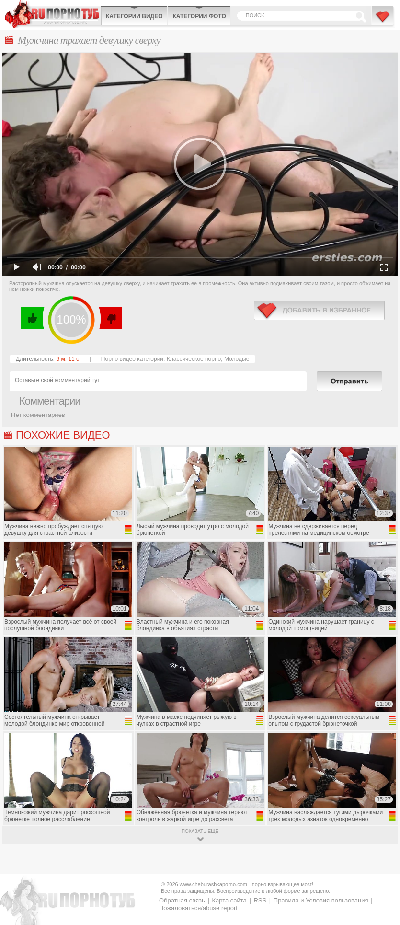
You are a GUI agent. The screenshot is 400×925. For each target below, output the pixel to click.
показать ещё (200, 831)
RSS (259, 900)
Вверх (381, 869)
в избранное (319, 310)
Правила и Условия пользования (321, 900)
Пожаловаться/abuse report (198, 908)
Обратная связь (182, 900)
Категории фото (199, 16)
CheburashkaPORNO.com (53, 14)
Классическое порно (194, 359)
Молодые (236, 359)
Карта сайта (229, 900)
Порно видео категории (132, 359)
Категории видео (134, 16)
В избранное (383, 20)
